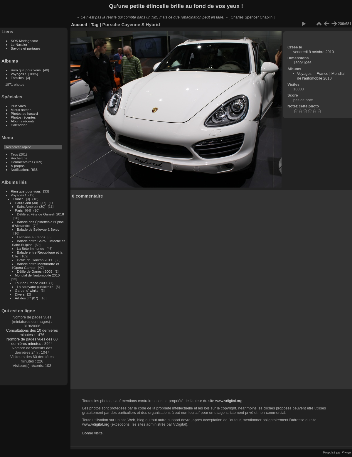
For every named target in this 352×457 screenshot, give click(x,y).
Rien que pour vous (26, 70)
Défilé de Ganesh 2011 (34, 260)
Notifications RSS (24, 169)
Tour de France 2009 (31, 283)
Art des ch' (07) (26, 298)
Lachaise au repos (31, 237)
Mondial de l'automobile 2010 (37, 275)
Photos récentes (23, 117)
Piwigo (346, 452)
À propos (18, 166)
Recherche (19, 158)
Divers (20, 294)
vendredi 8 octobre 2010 (313, 52)
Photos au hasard (24, 113)
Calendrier (19, 125)
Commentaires (22, 162)
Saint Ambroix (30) (31, 206)
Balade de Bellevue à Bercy (38, 229)
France (18, 199)
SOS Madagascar (24, 41)
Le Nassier (19, 44)
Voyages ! (18, 74)
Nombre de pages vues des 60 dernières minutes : (32, 341)
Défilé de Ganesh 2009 (34, 271)
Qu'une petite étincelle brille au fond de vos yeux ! (176, 6)
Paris (19, 210)
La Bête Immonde (30, 248)
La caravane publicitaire (35, 287)
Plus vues (18, 106)
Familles (17, 78)
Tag (94, 24)
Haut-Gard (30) (26, 203)
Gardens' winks (26, 290)
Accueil (79, 24)
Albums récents (23, 121)
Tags (14, 154)
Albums (9, 60)
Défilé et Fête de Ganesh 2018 (40, 214)
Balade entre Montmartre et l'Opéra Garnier (35, 265)
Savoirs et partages (26, 48)
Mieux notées (21, 110)
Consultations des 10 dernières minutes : (32, 332)
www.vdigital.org (228, 401)
